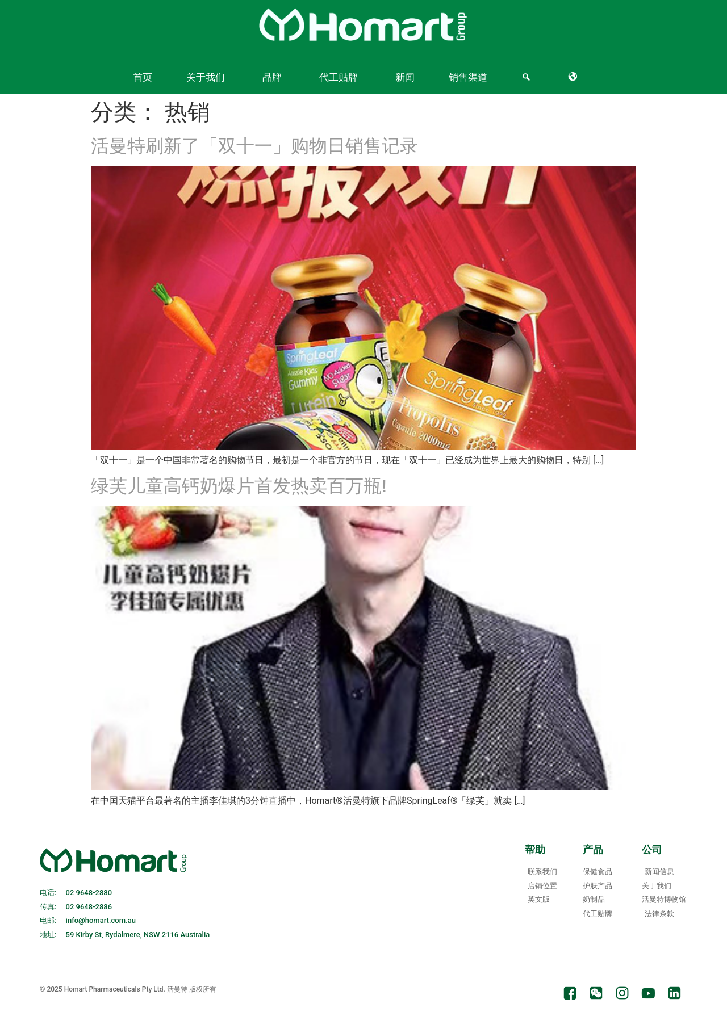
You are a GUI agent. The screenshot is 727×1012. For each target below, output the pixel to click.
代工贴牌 (338, 77)
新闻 (405, 77)
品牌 (272, 77)
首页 (142, 77)
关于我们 (205, 77)
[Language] (575, 77)
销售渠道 (468, 77)
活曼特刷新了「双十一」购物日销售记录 (254, 146)
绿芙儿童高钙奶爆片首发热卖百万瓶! (238, 486)
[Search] (527, 77)
